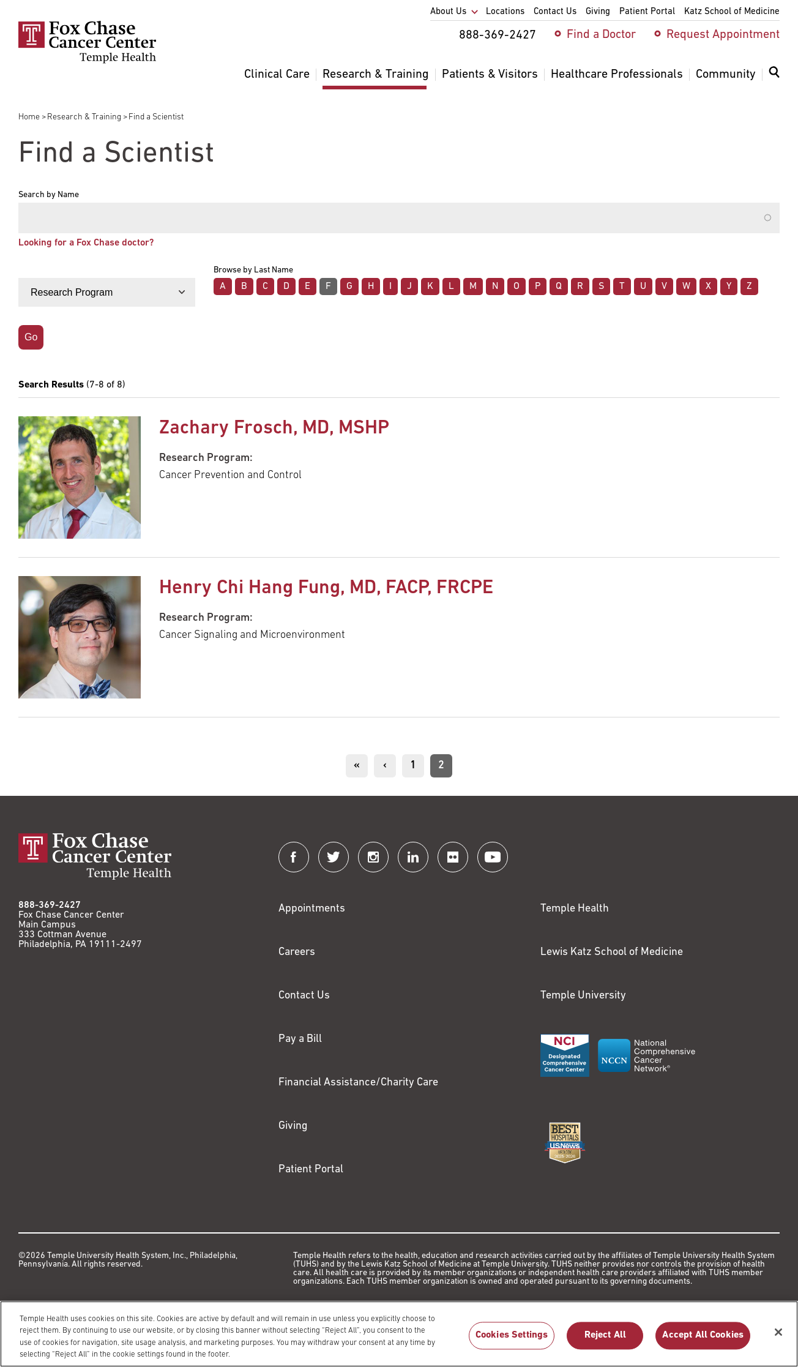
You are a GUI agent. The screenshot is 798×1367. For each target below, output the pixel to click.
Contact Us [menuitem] (555, 12)
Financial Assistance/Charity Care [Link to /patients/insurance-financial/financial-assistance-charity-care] (358, 1082)
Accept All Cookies (703, 1342)
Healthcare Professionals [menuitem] (617, 75)
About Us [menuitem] (448, 12)
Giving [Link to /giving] (293, 1126)
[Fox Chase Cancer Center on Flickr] (453, 857)
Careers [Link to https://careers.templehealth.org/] (296, 952)
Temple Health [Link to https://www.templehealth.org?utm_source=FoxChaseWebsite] (574, 909)
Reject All (605, 1342)
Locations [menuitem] (505, 12)
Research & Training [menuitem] (376, 75)
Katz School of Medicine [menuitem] (732, 12)
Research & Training (84, 117)
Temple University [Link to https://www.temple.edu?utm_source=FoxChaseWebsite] (583, 996)
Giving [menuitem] (598, 12)
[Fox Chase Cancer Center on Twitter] (333, 857)
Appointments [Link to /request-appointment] (311, 909)
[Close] (778, 1339)
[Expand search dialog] (774, 75)
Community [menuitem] (726, 75)
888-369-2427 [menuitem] (497, 35)
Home (29, 117)
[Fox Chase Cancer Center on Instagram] (373, 857)
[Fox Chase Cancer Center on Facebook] (293, 857)
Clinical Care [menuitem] (277, 75)
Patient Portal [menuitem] (647, 12)
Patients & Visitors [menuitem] (490, 75)
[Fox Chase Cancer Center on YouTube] (492, 857)
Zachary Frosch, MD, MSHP (274, 428)
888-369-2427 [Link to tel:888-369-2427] (49, 905)
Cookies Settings (511, 1342)
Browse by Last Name (253, 270)
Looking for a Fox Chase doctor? (86, 243)
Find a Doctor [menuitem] (601, 35)
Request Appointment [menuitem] (723, 35)
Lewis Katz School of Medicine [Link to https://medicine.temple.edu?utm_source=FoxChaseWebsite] (611, 952)
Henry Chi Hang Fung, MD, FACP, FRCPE (326, 588)
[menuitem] (774, 79)
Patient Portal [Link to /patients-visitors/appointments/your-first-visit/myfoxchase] (310, 1169)
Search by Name (48, 195)
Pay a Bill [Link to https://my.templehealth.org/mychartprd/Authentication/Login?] (300, 1039)
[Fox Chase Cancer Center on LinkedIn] (413, 857)
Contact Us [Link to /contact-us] (304, 996)
